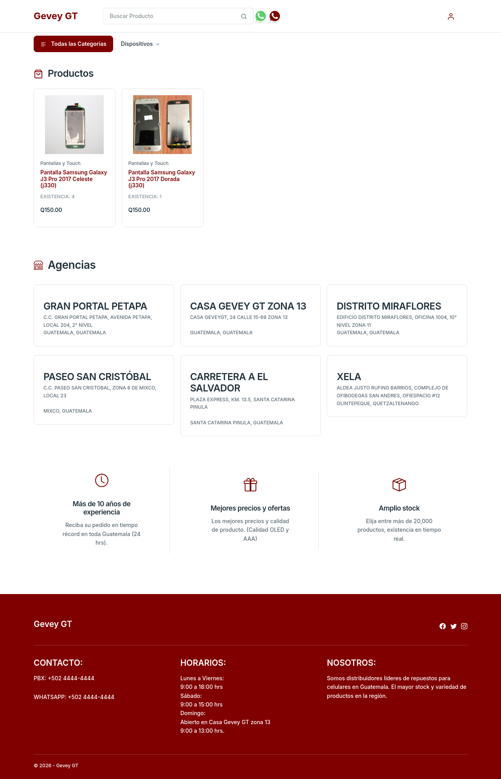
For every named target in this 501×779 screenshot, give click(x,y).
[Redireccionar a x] (454, 626)
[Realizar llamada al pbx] (275, 16)
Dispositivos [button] (137, 43)
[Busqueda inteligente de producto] (244, 16)
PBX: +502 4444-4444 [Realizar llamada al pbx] (64, 678)
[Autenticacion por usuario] (451, 16)
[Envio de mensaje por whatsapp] (261, 16)
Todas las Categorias (73, 43)
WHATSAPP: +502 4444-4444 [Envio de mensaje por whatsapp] (74, 697)
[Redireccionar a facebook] (443, 626)
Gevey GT (56, 16)
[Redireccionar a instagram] (464, 626)
